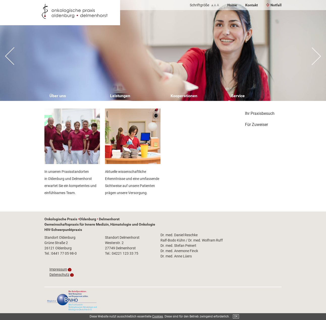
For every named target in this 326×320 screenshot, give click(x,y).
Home (232, 5)
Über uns (57, 95)
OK (236, 316)
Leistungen (120, 95)
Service (238, 95)
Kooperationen (184, 95)
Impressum (58, 269)
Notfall (274, 5)
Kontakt (251, 5)
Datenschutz (59, 275)
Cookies (157, 316)
